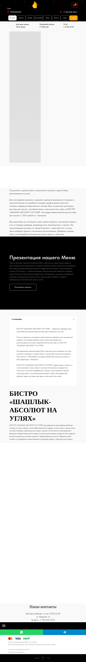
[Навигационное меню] (3, 626)
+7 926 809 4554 (70, 12)
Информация (15, 12)
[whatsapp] (21, 632)
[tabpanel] (43, 354)
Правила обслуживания (16, 652)
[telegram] (64, 632)
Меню (9, 8)
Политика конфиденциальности (19, 649)
